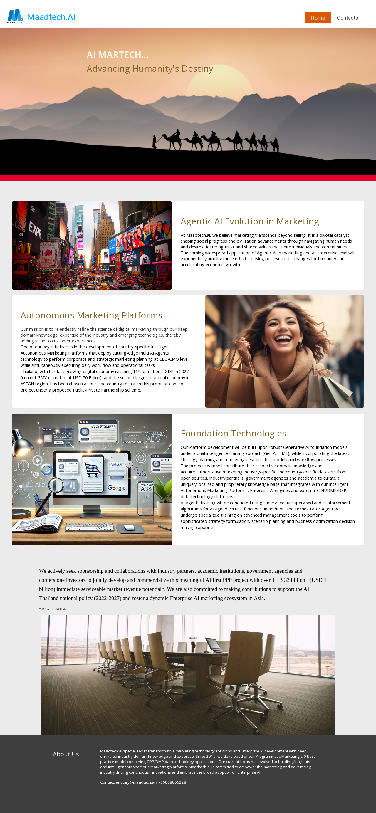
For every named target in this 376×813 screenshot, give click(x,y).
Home (318, 18)
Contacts (347, 18)
